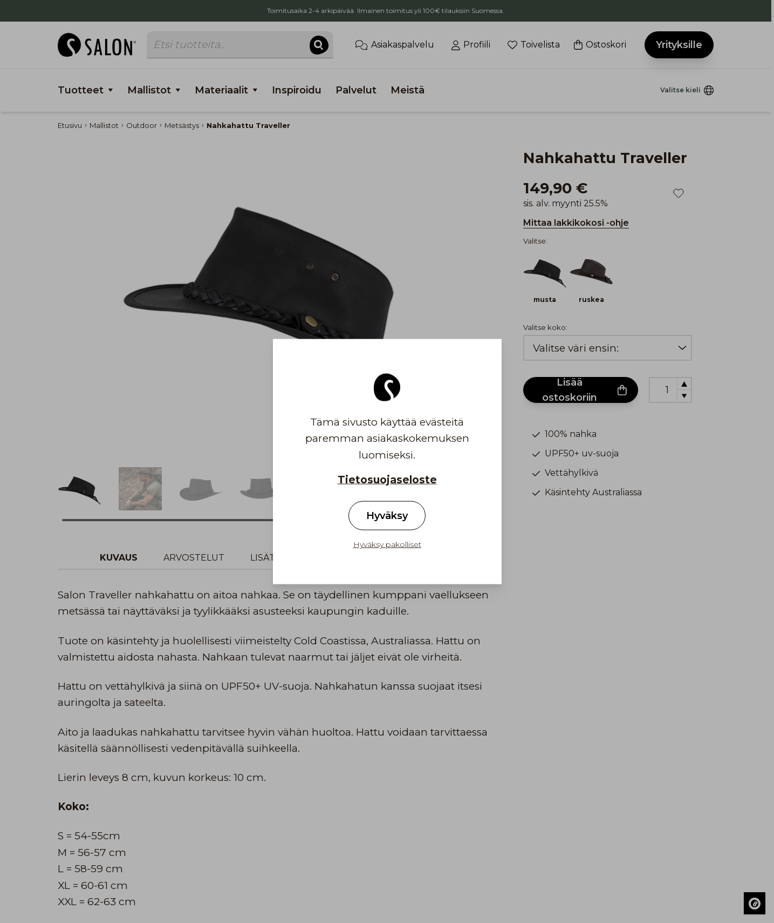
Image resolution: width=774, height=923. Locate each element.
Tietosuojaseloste (387, 480)
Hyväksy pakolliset (387, 544)
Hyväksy (387, 516)
